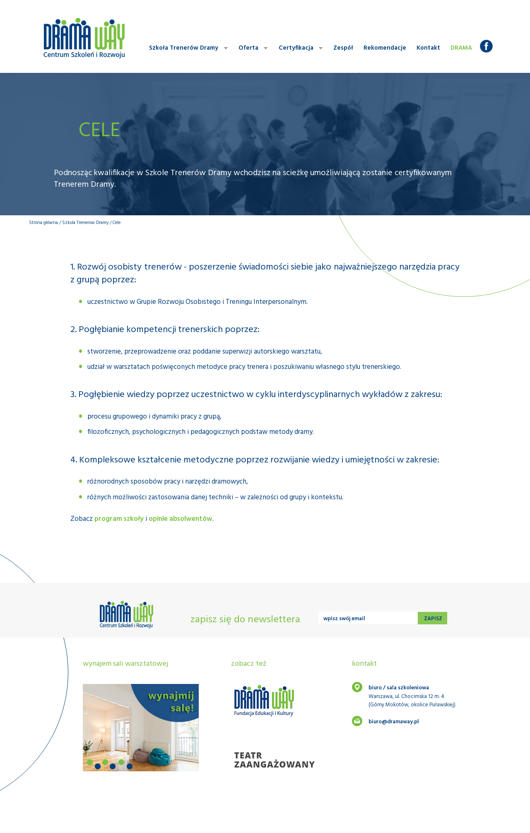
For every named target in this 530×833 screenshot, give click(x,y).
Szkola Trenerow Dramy (85, 222)
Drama (461, 48)
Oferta (251, 48)
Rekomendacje (385, 48)
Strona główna (43, 222)
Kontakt (428, 48)
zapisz (432, 618)
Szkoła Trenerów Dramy (186, 48)
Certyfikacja (299, 48)
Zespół (343, 48)
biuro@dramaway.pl (394, 721)
